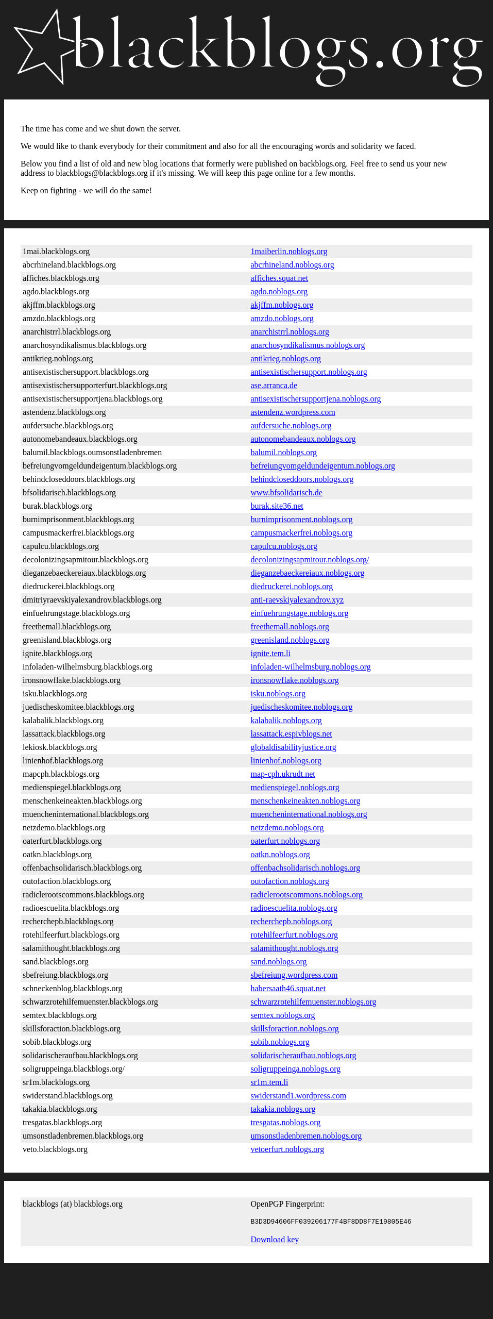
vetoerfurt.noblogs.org (288, 1149)
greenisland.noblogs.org (290, 640)
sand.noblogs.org (279, 961)
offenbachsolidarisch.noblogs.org (306, 867)
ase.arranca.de (274, 385)
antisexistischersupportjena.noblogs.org (316, 398)
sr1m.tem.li (269, 1082)
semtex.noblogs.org (283, 1015)
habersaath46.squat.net (288, 988)
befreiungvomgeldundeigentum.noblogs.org (323, 465)
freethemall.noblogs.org (290, 626)
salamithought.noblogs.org (294, 948)
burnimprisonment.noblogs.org (302, 519)
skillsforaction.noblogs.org (295, 1028)
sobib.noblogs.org (280, 1042)
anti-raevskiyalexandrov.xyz (297, 599)
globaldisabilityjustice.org (293, 747)
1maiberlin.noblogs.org (289, 251)
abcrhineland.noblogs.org (292, 264)
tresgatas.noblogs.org (286, 1122)
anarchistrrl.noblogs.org (290, 331)
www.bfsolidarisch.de (286, 492)
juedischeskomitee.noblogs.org (302, 707)
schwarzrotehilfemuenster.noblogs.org (314, 1001)
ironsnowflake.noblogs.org (295, 680)
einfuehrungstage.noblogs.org (300, 613)
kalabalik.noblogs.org (286, 720)
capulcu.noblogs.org (284, 546)
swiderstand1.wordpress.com (299, 1095)
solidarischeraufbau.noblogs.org (303, 1055)
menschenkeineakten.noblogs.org (306, 800)
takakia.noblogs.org (283, 1109)
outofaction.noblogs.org (290, 881)
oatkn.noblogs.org (280, 854)
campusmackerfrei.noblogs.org (302, 532)
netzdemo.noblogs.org (287, 827)
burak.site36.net (277, 506)
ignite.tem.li (271, 653)
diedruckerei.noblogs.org (292, 586)
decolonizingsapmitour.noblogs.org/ (310, 559)
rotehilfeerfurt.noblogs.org (294, 934)
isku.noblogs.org (278, 693)
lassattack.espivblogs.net (291, 733)
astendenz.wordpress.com (293, 412)
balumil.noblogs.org (284, 452)
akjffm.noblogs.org (282, 304)
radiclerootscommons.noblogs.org (307, 894)
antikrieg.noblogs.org (286, 358)
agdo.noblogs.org (279, 291)
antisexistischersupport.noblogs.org (309, 372)
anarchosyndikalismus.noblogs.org (308, 345)
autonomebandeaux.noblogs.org (303, 439)
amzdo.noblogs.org (282, 318)
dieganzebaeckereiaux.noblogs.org (308, 573)
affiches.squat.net (280, 278)
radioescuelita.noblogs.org (294, 908)
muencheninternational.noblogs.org (309, 814)
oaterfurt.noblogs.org (285, 841)
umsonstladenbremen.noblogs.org (306, 1135)
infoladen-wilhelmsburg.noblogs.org (311, 666)
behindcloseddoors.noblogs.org (302, 479)
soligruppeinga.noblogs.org (296, 1068)
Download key (275, 1241)
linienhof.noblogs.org (286, 760)
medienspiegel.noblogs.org (295, 787)
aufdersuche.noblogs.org (291, 425)
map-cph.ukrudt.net (283, 774)
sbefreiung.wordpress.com (294, 975)
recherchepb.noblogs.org (291, 921)
